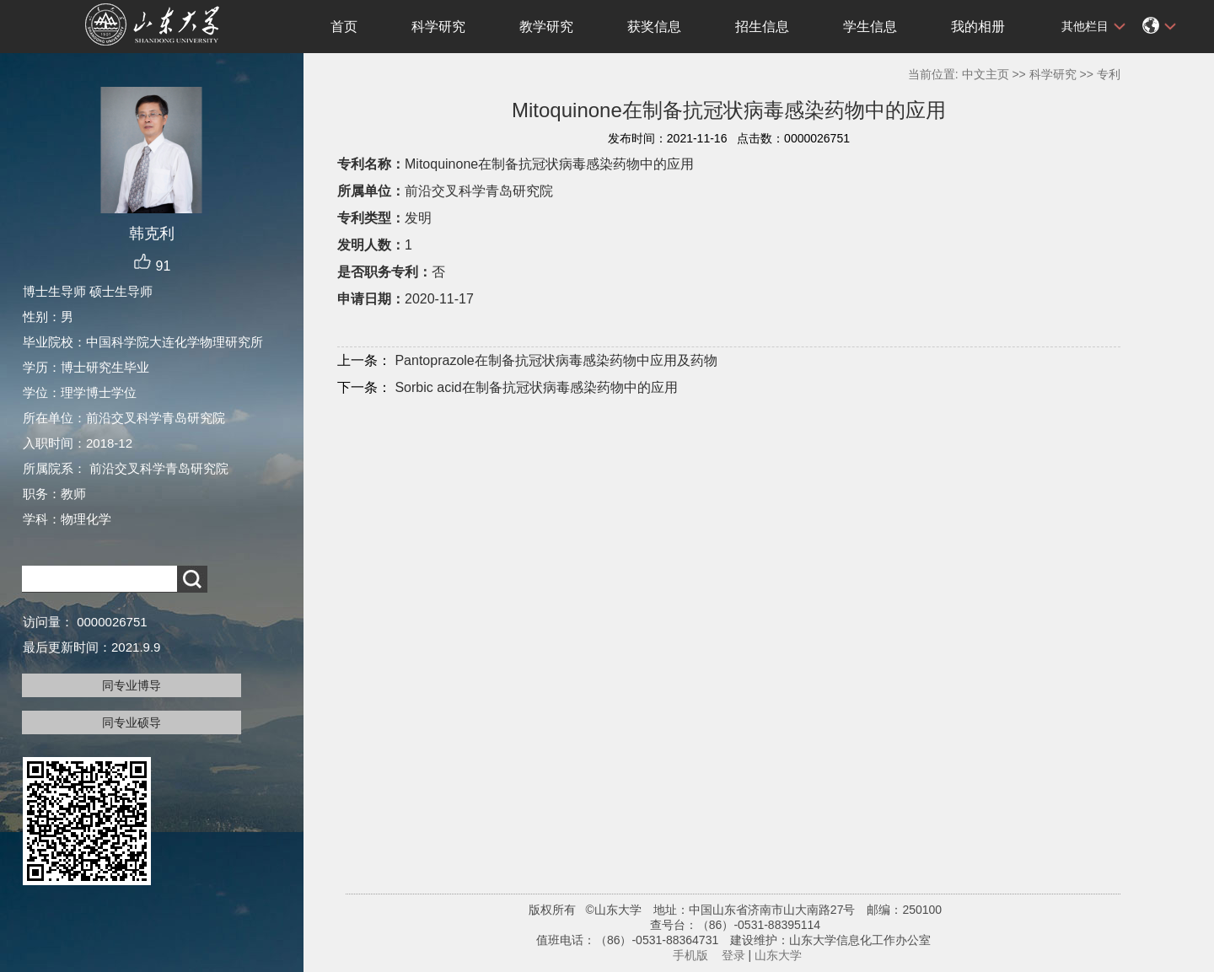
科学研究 (438, 26)
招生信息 (762, 26)
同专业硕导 (131, 722)
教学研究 (546, 26)
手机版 (690, 955)
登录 (733, 955)
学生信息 (870, 26)
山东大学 (778, 955)
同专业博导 (131, 685)
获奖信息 (654, 26)
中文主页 (985, 74)
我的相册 (978, 26)
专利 (1108, 74)
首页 (343, 26)
